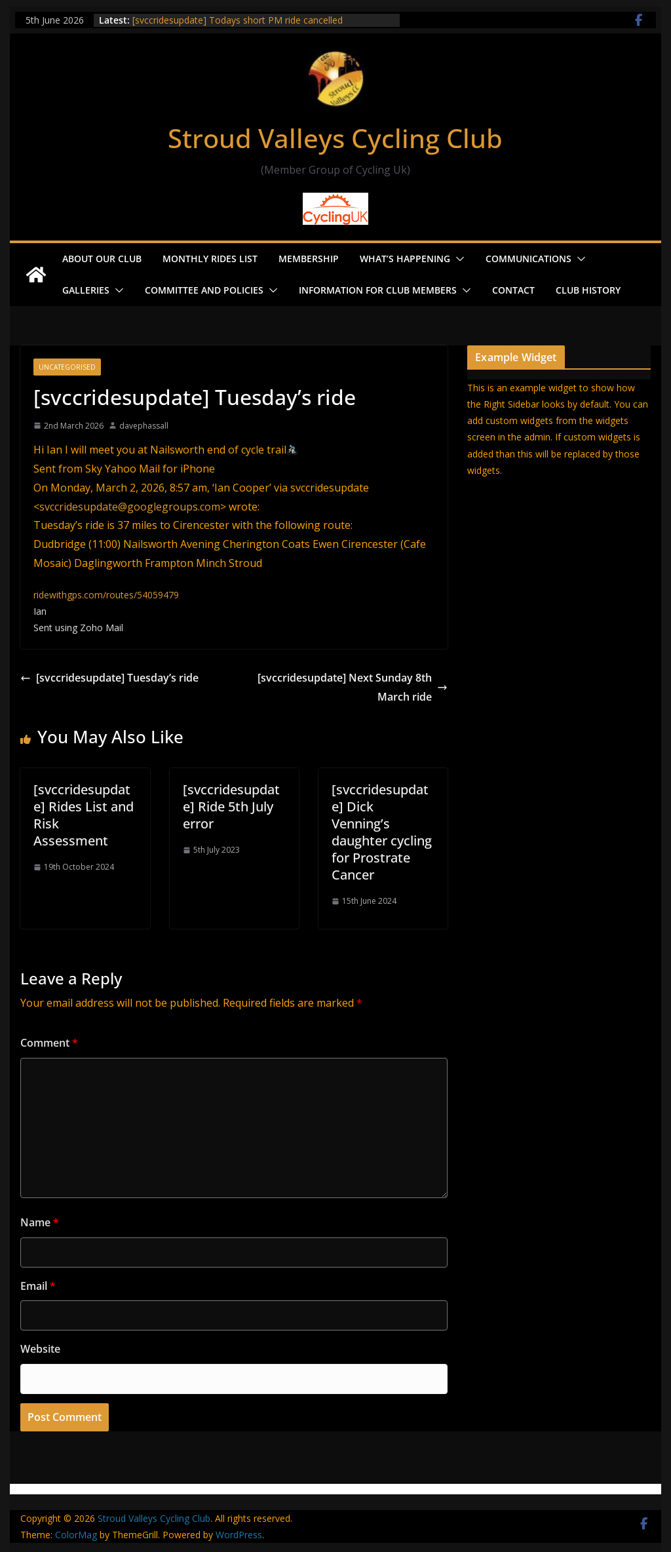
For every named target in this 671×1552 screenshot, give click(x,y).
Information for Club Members (378, 290)
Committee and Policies (204, 290)
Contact (513, 290)
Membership (308, 258)
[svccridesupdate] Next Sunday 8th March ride (353, 687)
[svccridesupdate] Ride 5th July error (231, 806)
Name (39, 1222)
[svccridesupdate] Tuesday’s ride (109, 677)
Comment (49, 1043)
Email (38, 1286)
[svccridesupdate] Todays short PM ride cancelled (237, 20)
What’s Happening (405, 258)
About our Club (102, 258)
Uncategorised (67, 367)
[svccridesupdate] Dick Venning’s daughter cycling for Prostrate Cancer (382, 832)
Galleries (85, 290)
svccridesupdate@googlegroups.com (129, 506)
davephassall (143, 425)
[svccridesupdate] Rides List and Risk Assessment (83, 815)
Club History (588, 290)
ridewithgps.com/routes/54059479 (106, 595)
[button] (457, 259)
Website (40, 1349)
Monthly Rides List (210, 258)
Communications (528, 258)
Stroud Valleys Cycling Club (335, 138)
